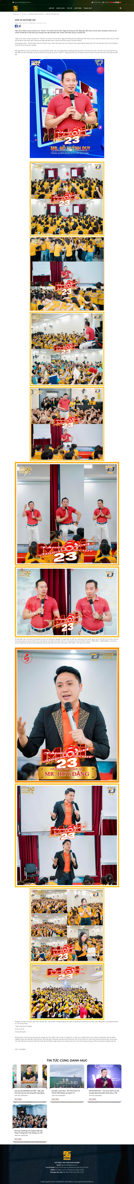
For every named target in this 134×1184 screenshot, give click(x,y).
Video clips (60, 8)
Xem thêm (18, 1099)
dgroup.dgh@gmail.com (23, 2)
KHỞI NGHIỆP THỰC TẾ (36, 14)
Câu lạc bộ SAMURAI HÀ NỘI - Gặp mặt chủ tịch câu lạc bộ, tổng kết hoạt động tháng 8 (29, 1093)
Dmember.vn (89, 1182)
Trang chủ (88, 8)
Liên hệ (51, 8)
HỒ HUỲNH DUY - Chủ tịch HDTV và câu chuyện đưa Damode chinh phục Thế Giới (104, 1093)
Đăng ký (106, 2)
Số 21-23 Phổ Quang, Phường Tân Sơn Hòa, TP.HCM (67, 1167)
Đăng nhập (96, 2)
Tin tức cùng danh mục (67, 1060)
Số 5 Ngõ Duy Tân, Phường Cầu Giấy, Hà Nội (67, 1170)
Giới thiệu (78, 8)
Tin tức (69, 8)
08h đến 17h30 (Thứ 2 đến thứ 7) (67, 1172)
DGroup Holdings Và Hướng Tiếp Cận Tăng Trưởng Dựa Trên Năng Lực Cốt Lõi (28, 1133)
